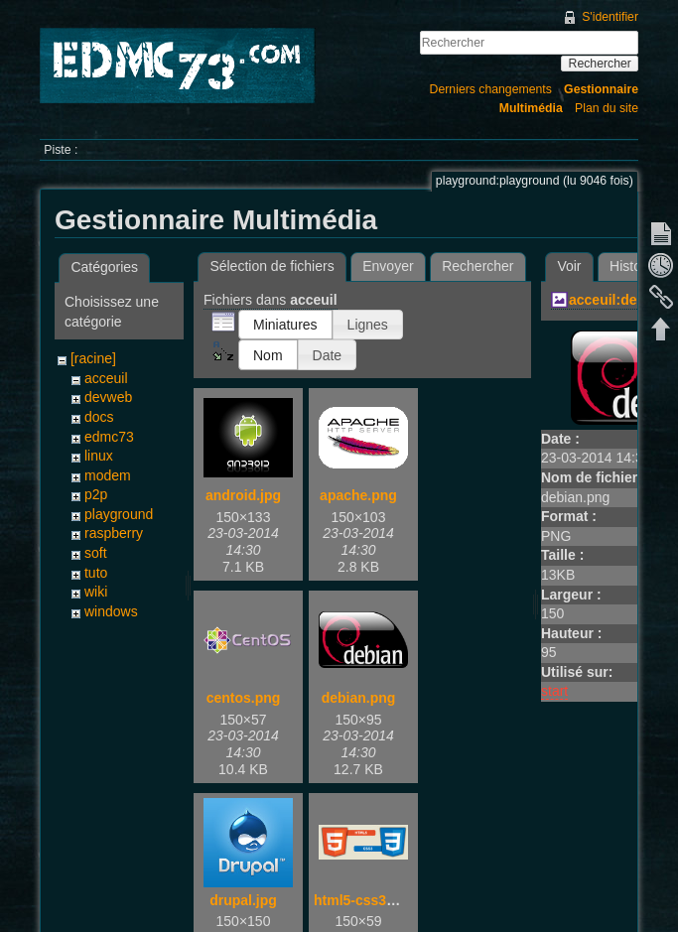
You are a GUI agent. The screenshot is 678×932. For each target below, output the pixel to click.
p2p (95, 494)
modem (107, 475)
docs (99, 417)
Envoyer (387, 266)
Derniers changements (491, 89)
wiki (95, 591)
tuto (95, 573)
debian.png (359, 698)
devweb (108, 397)
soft (95, 553)
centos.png (243, 698)
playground (118, 514)
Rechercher (600, 63)
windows (111, 611)
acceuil (106, 378)
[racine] (93, 358)
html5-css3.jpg (362, 900)
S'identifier (610, 17)
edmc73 (109, 437)
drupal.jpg (243, 900)
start (554, 691)
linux (98, 456)
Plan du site (606, 108)
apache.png (358, 495)
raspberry (113, 533)
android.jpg (243, 495)
